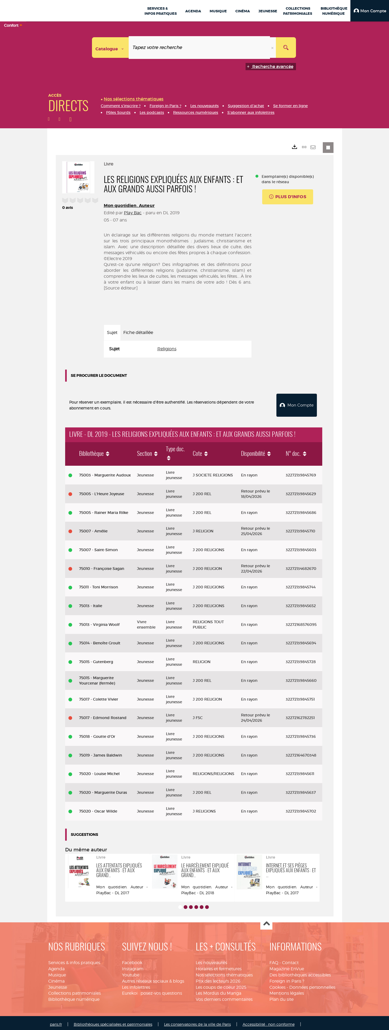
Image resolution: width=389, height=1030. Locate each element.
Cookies (277, 984)
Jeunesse (57, 984)
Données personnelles (312, 984)
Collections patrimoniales (74, 990)
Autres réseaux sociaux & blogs (153, 978)
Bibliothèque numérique (73, 996)
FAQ (273, 959)
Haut (266, 921)
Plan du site (281, 996)
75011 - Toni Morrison (98, 584)
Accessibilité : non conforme (269, 1021)
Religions (166, 348)
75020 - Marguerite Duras (103, 789)
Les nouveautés (211, 959)
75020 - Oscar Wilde (98, 808)
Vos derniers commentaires (224, 996)
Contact (290, 959)
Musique (57, 972)
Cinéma (56, 978)
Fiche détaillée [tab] (138, 332)
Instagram (132, 965)
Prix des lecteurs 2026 (218, 978)
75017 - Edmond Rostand (103, 714)
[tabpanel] (177, 349)
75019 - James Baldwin (100, 752)
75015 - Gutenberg (96, 658)
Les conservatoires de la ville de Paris (197, 1021)
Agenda (56, 965)
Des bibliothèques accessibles (300, 972)
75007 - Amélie (93, 528)
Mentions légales (286, 990)
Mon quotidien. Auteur (129, 205)
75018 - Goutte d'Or (97, 733)
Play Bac (133, 212)
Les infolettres (136, 984)
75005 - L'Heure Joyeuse (101, 490)
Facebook (132, 959)
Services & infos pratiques (74, 959)
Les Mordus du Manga (218, 990)
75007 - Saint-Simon (98, 546)
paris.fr (56, 1021)
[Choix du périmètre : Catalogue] (110, 47)
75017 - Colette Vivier (98, 696)
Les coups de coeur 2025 (221, 984)
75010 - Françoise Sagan (101, 565)
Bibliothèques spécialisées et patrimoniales (113, 1021)
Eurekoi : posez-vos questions (152, 990)
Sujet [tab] (112, 332)
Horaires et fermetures (219, 965)
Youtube (130, 972)
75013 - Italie (90, 602)
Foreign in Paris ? (286, 978)
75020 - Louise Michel (99, 770)
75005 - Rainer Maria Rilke (103, 509)
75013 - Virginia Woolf (99, 621)
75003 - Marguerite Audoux (105, 472)
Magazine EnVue (286, 965)
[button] (369, 10)
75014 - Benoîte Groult (99, 640)
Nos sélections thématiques (224, 972)
